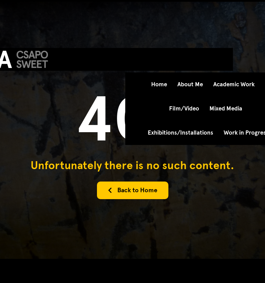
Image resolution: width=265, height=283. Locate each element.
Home (159, 84)
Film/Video (184, 108)
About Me (190, 84)
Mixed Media (225, 108)
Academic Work (234, 84)
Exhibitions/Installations (180, 132)
